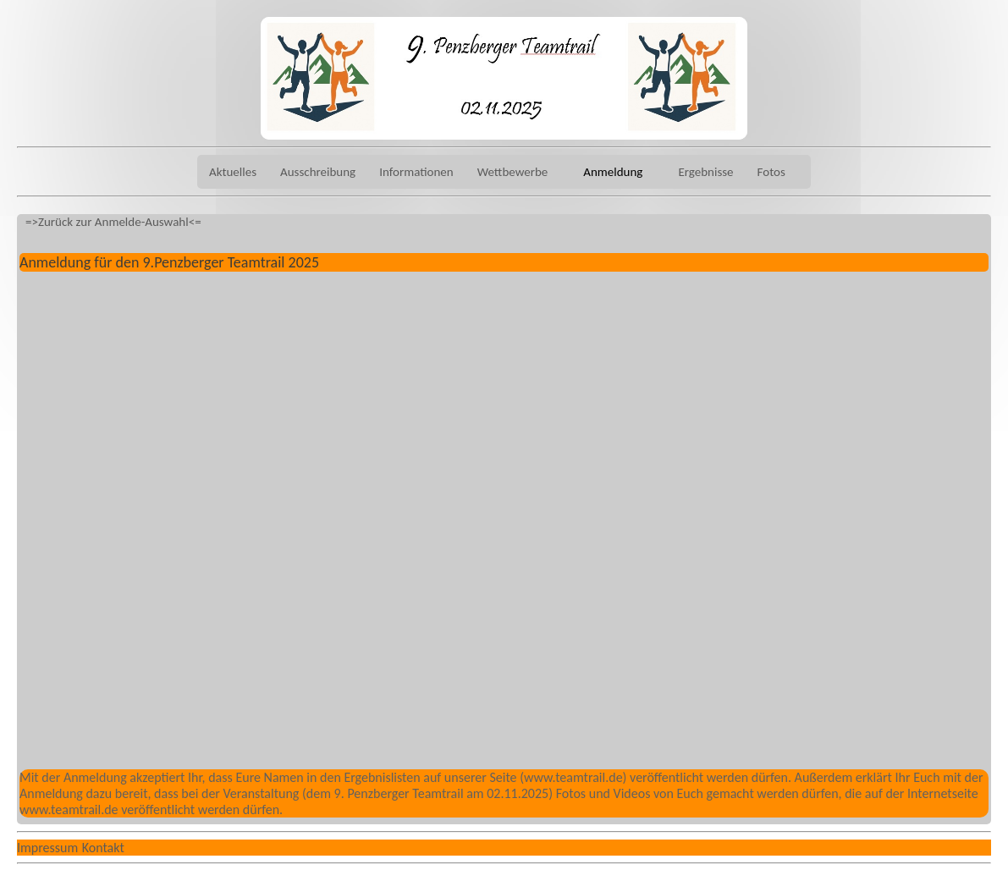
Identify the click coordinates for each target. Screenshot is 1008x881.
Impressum (47, 848)
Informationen (416, 171)
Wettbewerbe (512, 171)
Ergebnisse (705, 171)
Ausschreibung (317, 171)
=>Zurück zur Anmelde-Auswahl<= (113, 221)
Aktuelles (232, 171)
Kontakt (103, 848)
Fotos (771, 171)
